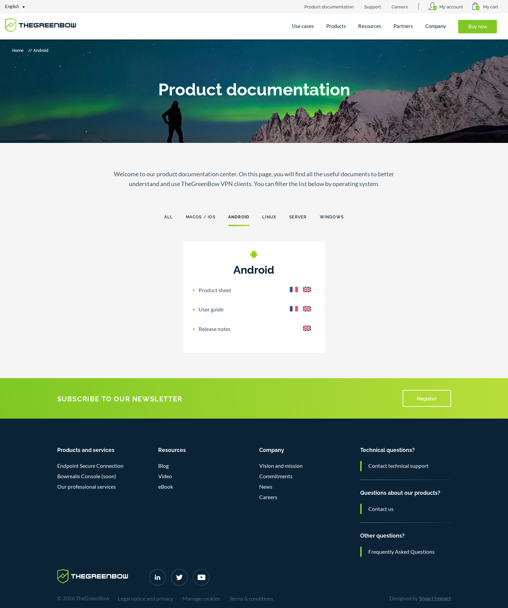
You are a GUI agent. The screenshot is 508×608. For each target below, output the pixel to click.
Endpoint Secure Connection (90, 466)
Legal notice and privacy (145, 599)
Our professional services (86, 487)
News (265, 487)
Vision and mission (281, 466)
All (168, 216)
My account (451, 6)
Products (336, 26)
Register (427, 398)
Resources (369, 26)
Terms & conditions (251, 599)
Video (165, 476)
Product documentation (329, 6)
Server (298, 216)
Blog (163, 466)
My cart (490, 6)
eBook (165, 487)
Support (372, 6)
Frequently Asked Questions (401, 552)
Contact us (381, 509)
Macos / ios (200, 216)
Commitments (276, 476)
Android (238, 216)
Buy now (477, 26)
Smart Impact (435, 598)
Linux (269, 216)
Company (435, 26)
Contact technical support (398, 466)
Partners (403, 26)
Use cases (303, 26)
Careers (400, 6)
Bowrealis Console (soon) (86, 476)
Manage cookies (201, 599)
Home (18, 50)
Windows (332, 216)
